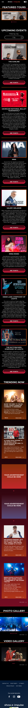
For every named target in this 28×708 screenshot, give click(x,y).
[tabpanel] (14, 15)
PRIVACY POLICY (10, 686)
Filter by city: (14, 34)
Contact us (5, 683)
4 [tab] (15, 21)
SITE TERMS (19, 686)
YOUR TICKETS (13, 683)
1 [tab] (11, 21)
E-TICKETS (21, 683)
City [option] (14, 37)
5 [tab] (16, 633)
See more (21, 602)
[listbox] (14, 37)
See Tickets (14, 82)
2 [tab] (13, 21)
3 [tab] (14, 21)
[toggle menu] (2, 1)
